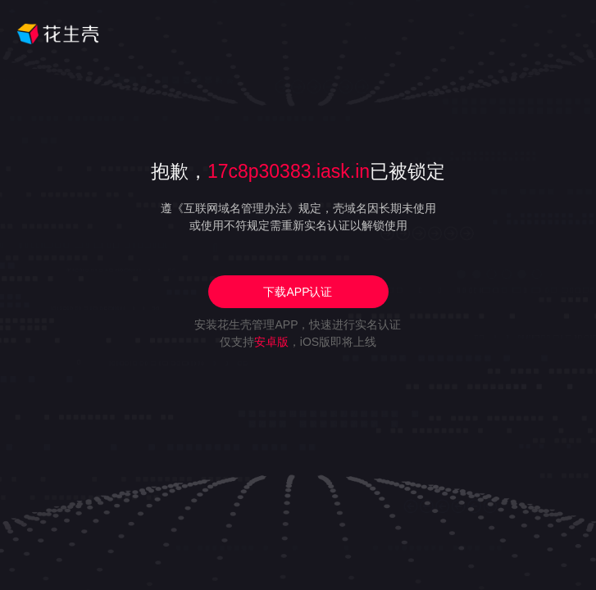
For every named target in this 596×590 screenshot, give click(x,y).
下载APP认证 (297, 291)
